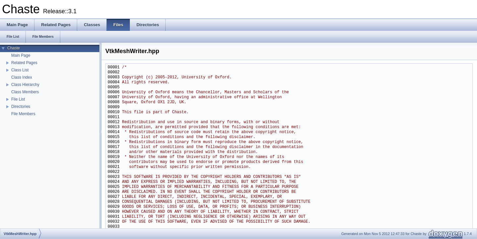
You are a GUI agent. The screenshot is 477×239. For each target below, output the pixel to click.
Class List (19, 70)
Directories (20, 106)
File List (18, 99)
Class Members (25, 92)
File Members (23, 114)
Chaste (13, 48)
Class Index (21, 77)
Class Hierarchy (25, 84)
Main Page (20, 55)
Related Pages (24, 62)
